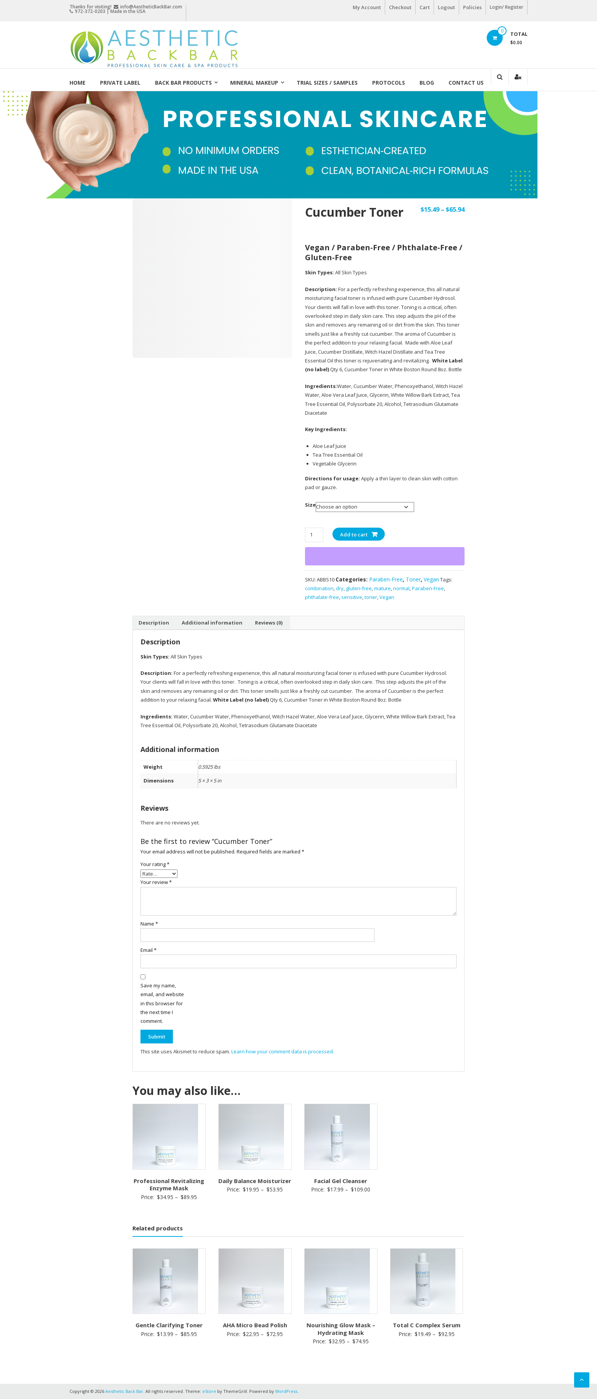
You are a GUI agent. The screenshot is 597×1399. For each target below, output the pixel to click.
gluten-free (359, 588)
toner (371, 597)
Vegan (431, 579)
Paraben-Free (386, 579)
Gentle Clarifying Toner (169, 1325)
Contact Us (466, 82)
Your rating (154, 864)
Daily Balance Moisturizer (254, 1181)
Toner (413, 579)
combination (319, 588)
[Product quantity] (314, 535)
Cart (425, 7)
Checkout (400, 7)
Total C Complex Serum (426, 1325)
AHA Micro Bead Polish (255, 1325)
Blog (427, 82)
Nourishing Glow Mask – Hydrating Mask (341, 1328)
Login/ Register (506, 7)
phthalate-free (322, 597)
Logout (446, 7)
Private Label (120, 82)
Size (310, 504)
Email (148, 950)
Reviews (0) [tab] (268, 622)
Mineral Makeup (254, 82)
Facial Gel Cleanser (340, 1181)
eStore (209, 1391)
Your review (156, 882)
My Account (367, 7)
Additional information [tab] (212, 622)
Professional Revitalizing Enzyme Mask (169, 1184)
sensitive (351, 597)
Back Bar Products (183, 82)
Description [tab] (154, 622)
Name (149, 923)
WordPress (286, 1391)
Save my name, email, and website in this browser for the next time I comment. (162, 1003)
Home (77, 82)
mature (382, 588)
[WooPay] (385, 556)
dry (340, 588)
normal (401, 588)
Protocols (388, 82)
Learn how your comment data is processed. (282, 1051)
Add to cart (354, 534)
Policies (472, 7)
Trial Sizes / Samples (327, 82)
